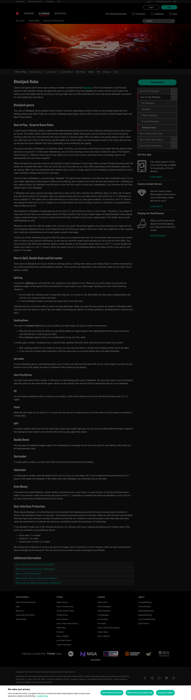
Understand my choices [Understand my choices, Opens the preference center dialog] (112, 693)
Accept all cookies (165, 693)
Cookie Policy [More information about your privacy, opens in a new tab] (42, 696)
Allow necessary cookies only (140, 693)
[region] (95, 692)
